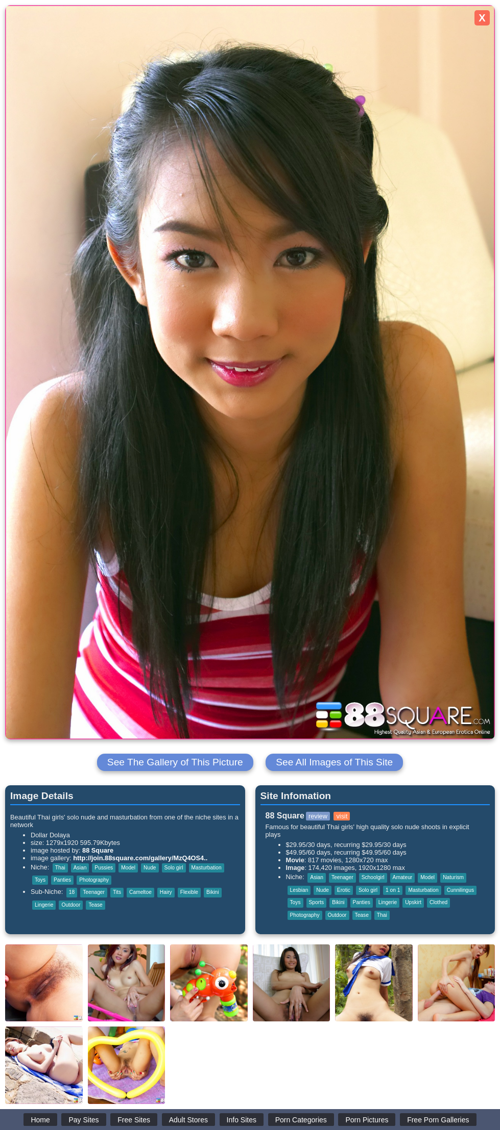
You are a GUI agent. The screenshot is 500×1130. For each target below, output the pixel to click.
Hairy (166, 892)
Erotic (343, 890)
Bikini (212, 892)
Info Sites (241, 1120)
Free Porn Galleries (438, 1120)
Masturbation (207, 867)
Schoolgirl (373, 877)
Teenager (94, 892)
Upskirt (413, 902)
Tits (117, 892)
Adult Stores (188, 1120)
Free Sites (133, 1120)
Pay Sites (83, 1120)
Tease (95, 905)
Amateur (403, 877)
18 (72, 892)
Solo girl (173, 867)
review (317, 816)
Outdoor (70, 905)
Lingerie (44, 905)
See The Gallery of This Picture (175, 762)
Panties (62, 880)
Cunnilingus (460, 890)
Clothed (438, 902)
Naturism (453, 877)
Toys (40, 880)
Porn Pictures (366, 1120)
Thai (60, 867)
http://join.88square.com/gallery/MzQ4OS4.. (140, 858)
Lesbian (299, 890)
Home (40, 1120)
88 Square (97, 850)
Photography (94, 880)
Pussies (103, 867)
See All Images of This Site (334, 762)
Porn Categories (301, 1120)
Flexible (189, 892)
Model (128, 867)
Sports (316, 902)
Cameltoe (140, 892)
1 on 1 (393, 890)
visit (341, 816)
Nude (150, 867)
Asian (80, 867)
